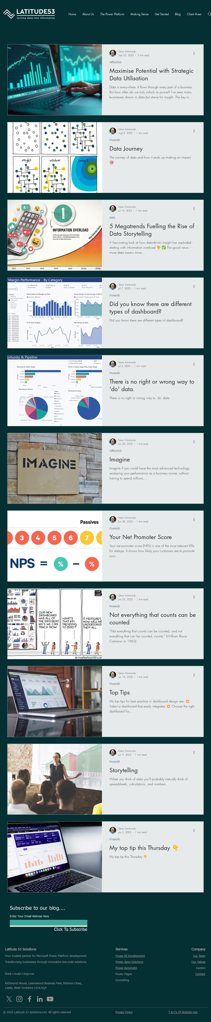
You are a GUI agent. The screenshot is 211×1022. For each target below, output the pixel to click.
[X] (9, 999)
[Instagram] (19, 999)
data (112, 217)
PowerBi (114, 140)
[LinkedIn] (40, 999)
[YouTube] (50, 999)
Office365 (115, 62)
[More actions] (195, 53)
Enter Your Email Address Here (29, 916)
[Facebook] (29, 999)
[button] (88, 14)
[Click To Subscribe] (48, 929)
